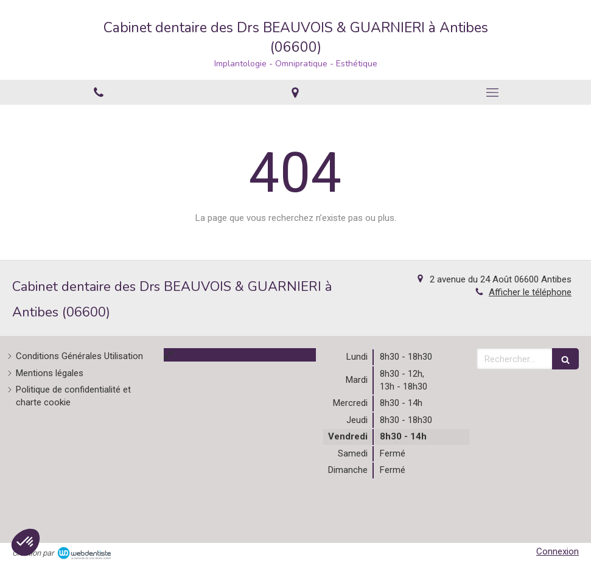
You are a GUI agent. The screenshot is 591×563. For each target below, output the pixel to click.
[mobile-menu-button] (492, 92)
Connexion (557, 551)
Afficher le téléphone (530, 292)
